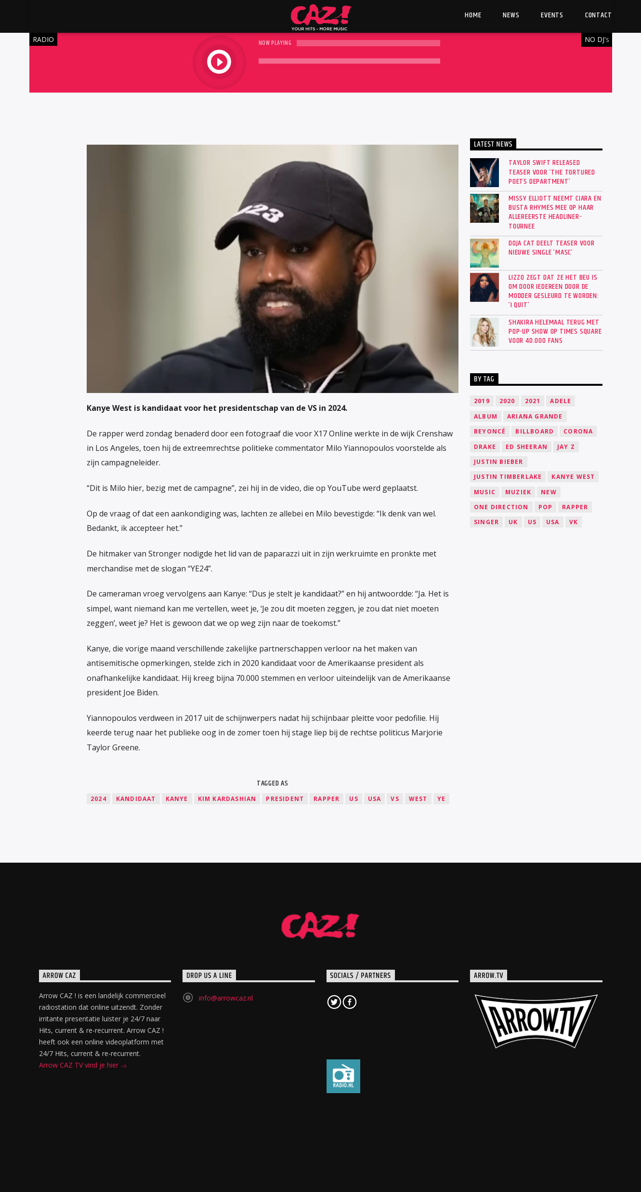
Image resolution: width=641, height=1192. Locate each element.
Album (485, 416)
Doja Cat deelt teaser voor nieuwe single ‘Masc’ (552, 248)
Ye (441, 799)
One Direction (501, 507)
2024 (98, 799)
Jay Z (566, 447)
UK (513, 522)
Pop (545, 507)
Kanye (177, 799)
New (549, 492)
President (285, 799)
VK (573, 522)
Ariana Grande (535, 416)
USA (374, 799)
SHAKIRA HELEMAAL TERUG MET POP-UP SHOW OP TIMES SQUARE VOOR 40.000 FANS (555, 332)
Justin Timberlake (508, 477)
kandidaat (136, 799)
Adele (560, 401)
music (485, 492)
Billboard (534, 431)
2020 (507, 401)
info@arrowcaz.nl (226, 997)
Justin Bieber (498, 462)
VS (395, 799)
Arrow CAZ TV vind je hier (83, 1065)
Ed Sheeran (527, 447)
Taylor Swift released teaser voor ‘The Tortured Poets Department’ (552, 172)
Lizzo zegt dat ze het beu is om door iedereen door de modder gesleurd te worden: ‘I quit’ (554, 291)
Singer (486, 522)
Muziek (518, 492)
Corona (578, 431)
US (353, 799)
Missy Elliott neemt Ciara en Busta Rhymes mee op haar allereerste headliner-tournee (555, 212)
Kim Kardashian (227, 799)
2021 (533, 401)
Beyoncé (490, 431)
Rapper (327, 799)
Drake (485, 447)
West (418, 799)
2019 (482, 401)
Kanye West (573, 477)
